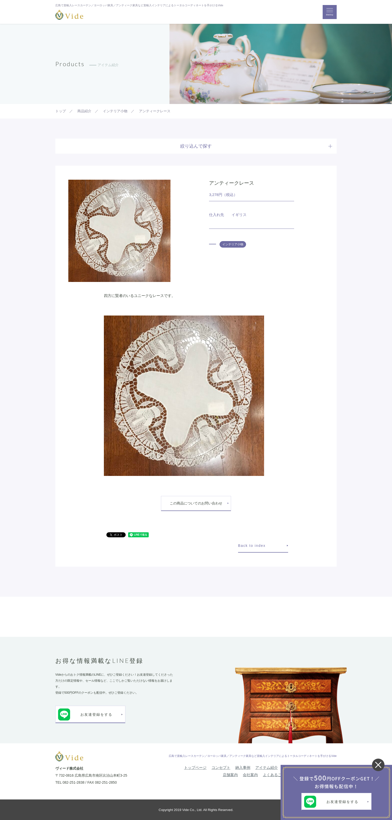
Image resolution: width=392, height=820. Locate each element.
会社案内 (250, 775)
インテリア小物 (232, 244)
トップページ (195, 767)
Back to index (252, 546)
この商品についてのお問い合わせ (196, 503)
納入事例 (242, 767)
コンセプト (221, 767)
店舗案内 (230, 775)
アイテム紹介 (266, 767)
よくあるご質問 (276, 775)
